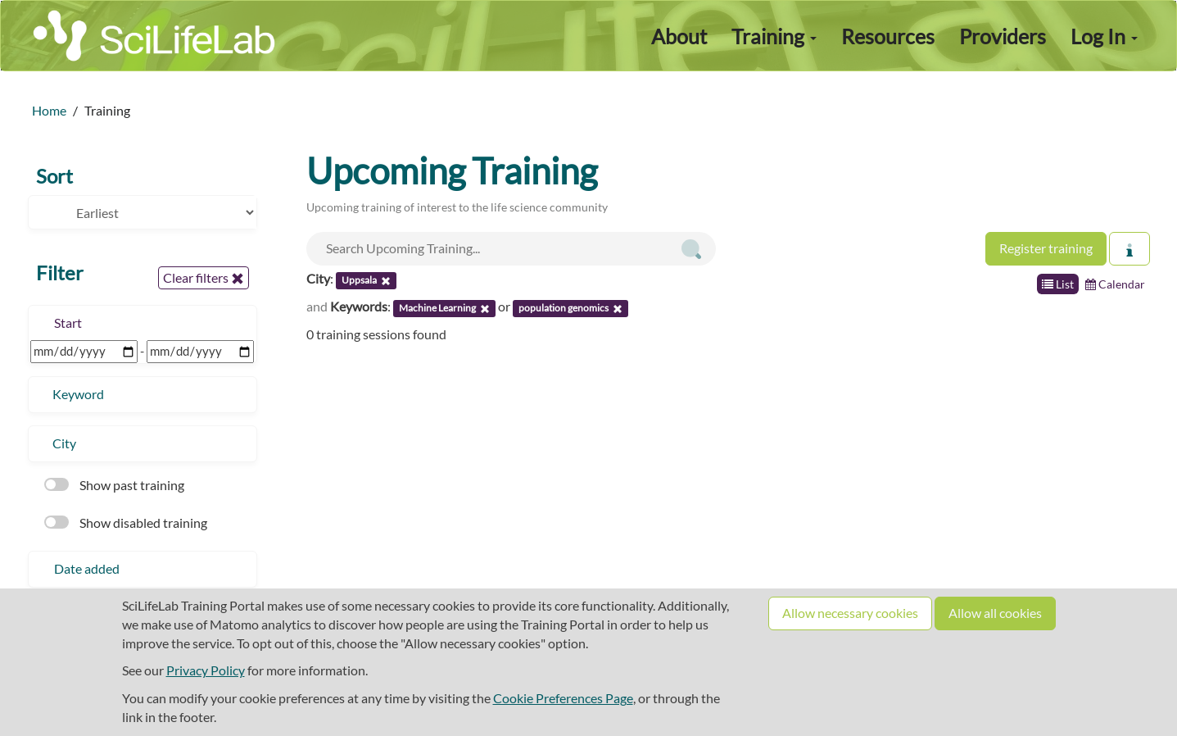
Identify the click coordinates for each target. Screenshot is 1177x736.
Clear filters (203, 278)
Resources (888, 36)
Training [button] (774, 36)
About (679, 36)
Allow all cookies (995, 612)
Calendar (1115, 284)
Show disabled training (125, 522)
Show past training (114, 485)
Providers (1002, 36)
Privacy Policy (205, 670)
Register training (1046, 248)
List (1058, 284)
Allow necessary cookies (850, 612)
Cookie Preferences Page (563, 698)
